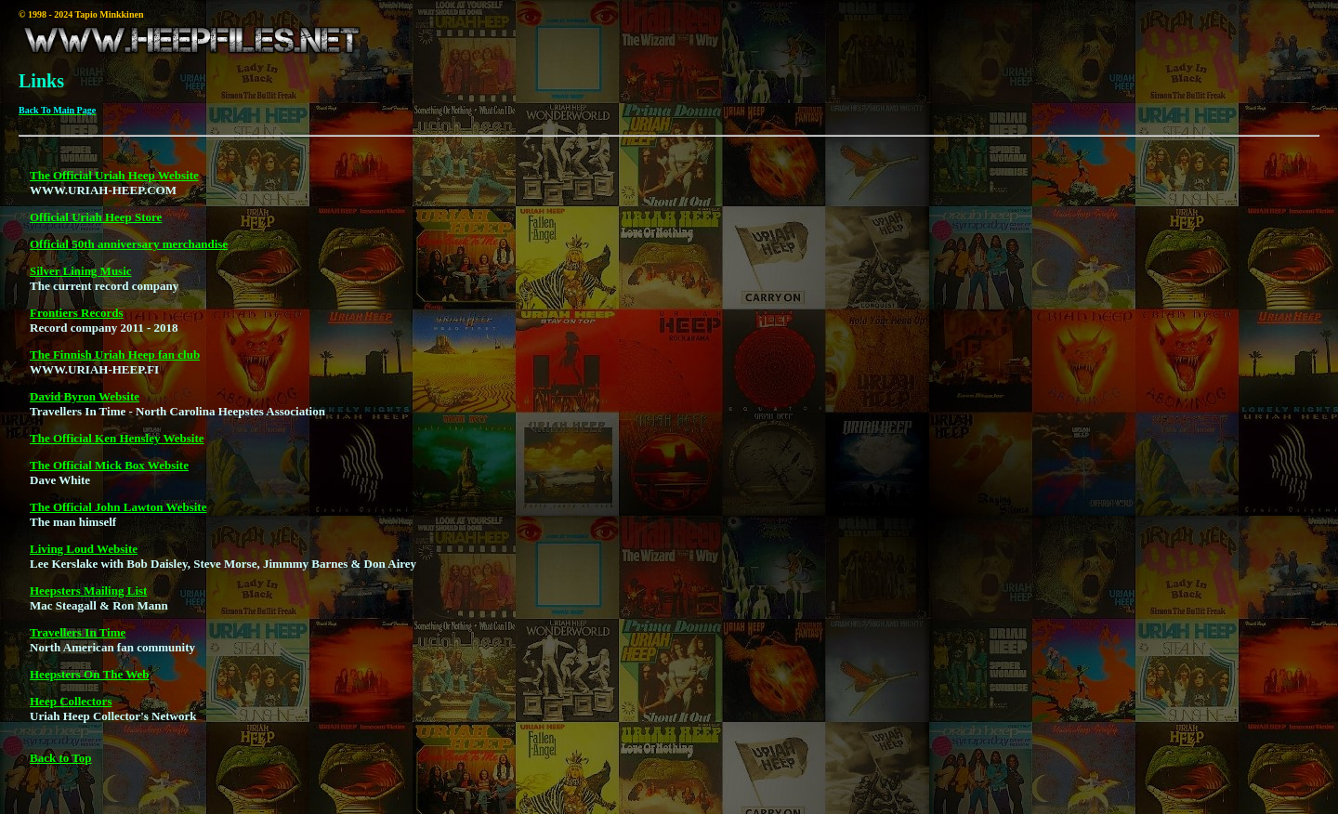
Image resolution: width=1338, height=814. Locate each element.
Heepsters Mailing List (88, 599)
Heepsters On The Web (89, 682)
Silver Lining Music (81, 279)
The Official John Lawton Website (118, 515)
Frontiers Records (76, 321)
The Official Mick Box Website (109, 473)
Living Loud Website (84, 557)
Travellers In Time (77, 641)
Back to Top (60, 766)
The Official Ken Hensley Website (117, 446)
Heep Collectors (71, 709)
